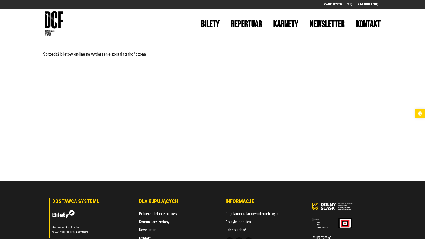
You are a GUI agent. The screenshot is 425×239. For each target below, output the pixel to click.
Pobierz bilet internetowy (158, 214)
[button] (420, 113)
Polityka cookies (238, 222)
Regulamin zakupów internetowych (252, 214)
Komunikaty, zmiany (154, 222)
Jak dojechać (236, 230)
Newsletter (147, 230)
